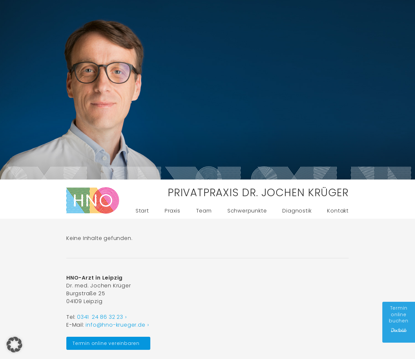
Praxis (172, 210)
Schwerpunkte (247, 210)
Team (204, 210)
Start (142, 210)
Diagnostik (296, 210)
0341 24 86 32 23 (100, 317)
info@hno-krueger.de (115, 325)
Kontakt (338, 210)
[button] (14, 344)
